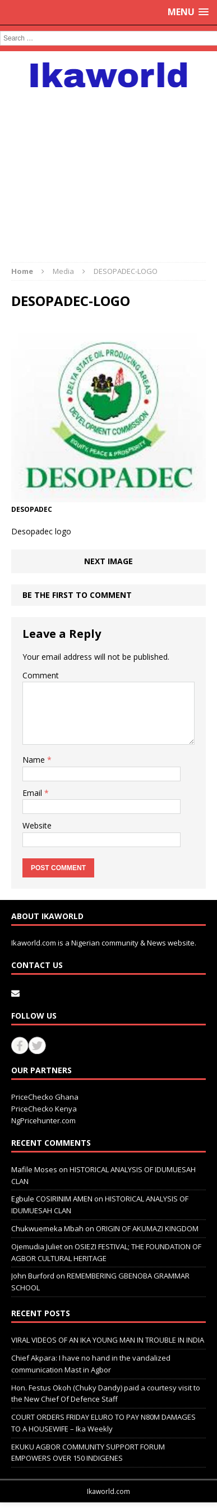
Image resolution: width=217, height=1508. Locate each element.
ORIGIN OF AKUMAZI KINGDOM (147, 1228)
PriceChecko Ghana (45, 1097)
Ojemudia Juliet (36, 1246)
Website (37, 825)
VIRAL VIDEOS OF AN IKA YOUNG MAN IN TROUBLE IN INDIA (107, 1340)
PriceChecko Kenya (44, 1109)
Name (34, 759)
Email (33, 792)
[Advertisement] (108, 169)
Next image (108, 561)
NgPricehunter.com (43, 1120)
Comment (40, 675)
